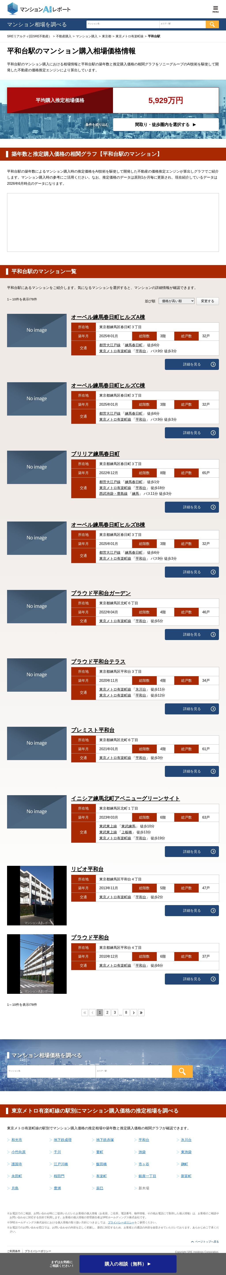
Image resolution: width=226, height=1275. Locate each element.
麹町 (184, 1164)
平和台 (141, 351)
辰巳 (99, 1188)
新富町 (186, 1176)
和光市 (16, 1140)
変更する (207, 301)
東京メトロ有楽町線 (115, 351)
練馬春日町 (134, 345)
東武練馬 (128, 826)
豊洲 (57, 1188)
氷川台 (141, 689)
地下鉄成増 (63, 1140)
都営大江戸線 (110, 345)
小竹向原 (18, 1152)
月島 (15, 1188)
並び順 (150, 301)
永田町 (16, 1176)
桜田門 (59, 1176)
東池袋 (186, 1152)
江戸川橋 (61, 1164)
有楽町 (101, 1176)
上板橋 (126, 832)
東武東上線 (108, 826)
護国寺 (16, 1164)
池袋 (142, 1152)
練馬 (135, 493)
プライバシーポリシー (121, 1222)
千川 (57, 1152)
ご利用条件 (13, 1251)
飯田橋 (101, 1164)
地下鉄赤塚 (105, 1140)
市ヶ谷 (144, 1164)
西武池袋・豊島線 (113, 493)
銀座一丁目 (147, 1176)
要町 (99, 1152)
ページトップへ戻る (207, 1241)
